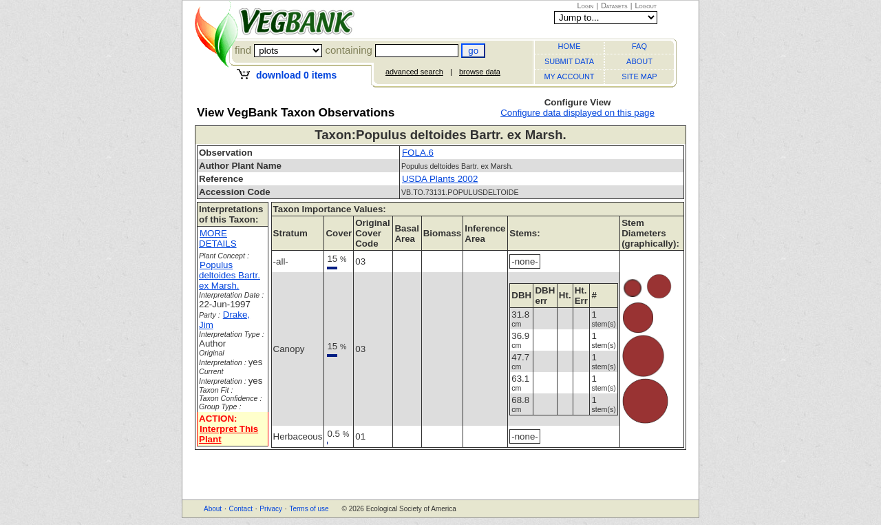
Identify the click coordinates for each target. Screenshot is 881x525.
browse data (479, 72)
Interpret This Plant (228, 434)
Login (585, 5)
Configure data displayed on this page (577, 112)
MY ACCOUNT (569, 76)
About (213, 509)
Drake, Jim (224, 319)
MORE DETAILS (218, 238)
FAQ (639, 46)
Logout (646, 5)
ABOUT (639, 61)
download (296, 75)
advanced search (414, 72)
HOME (569, 46)
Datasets (614, 5)
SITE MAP (639, 76)
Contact (240, 509)
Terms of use (308, 509)
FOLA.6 (418, 152)
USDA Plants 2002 (440, 179)
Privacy (270, 509)
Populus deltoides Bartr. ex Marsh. (229, 275)
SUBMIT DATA (569, 61)
